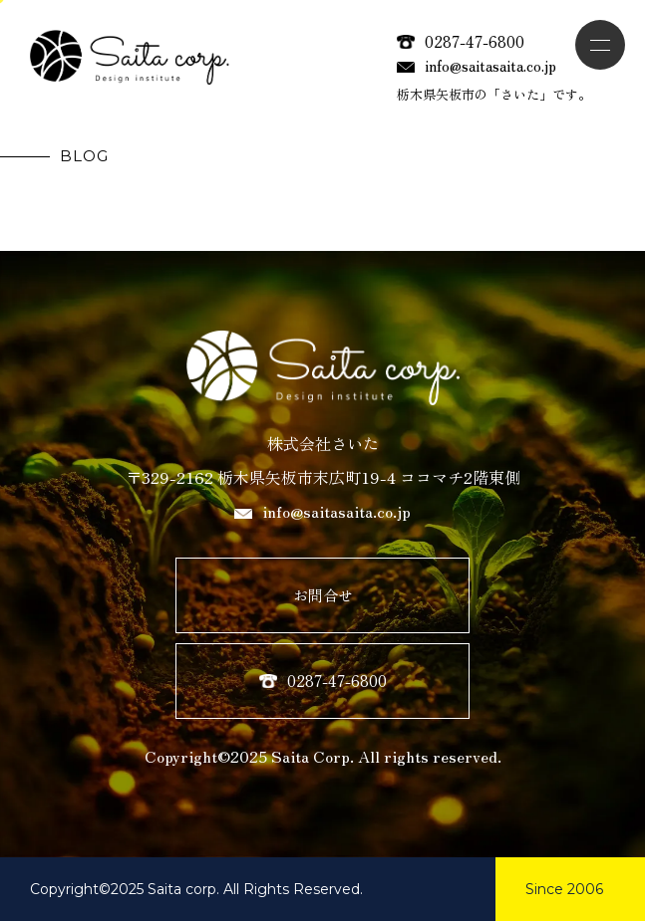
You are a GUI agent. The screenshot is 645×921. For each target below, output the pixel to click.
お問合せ (323, 594)
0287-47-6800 (460, 41)
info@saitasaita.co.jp (476, 65)
